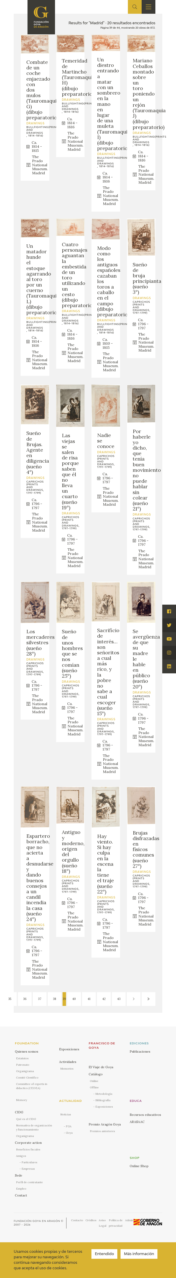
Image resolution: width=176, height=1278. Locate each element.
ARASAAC (137, 1122)
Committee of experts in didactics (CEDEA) (31, 1086)
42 (104, 999)
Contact (21, 1195)
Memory (21, 1100)
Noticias (65, 1114)
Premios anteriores (102, 1131)
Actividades (67, 1062)
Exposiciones (69, 1049)
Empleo (21, 1188)
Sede (18, 1175)
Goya (69, 1132)
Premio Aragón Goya (105, 1124)
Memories (67, 1068)
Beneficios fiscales (28, 1149)
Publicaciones (140, 1051)
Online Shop (139, 1166)
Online (94, 1081)
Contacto (77, 1220)
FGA (69, 1126)
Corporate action (28, 1143)
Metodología (103, 1093)
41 (89, 999)
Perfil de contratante (29, 1182)
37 (39, 999)
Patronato (22, 1064)
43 (119, 999)
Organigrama (25, 1071)
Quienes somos (26, 1051)
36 (25, 999)
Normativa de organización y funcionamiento (34, 1127)
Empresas (28, 1168)
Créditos (90, 1220)
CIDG (19, 1112)
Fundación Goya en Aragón (37, 1221)
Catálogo (96, 1074)
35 (9, 999)
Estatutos (22, 1058)
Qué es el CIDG (26, 1119)
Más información (139, 1254)
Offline (94, 1087)
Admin (129, 1220)
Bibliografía (102, 1100)
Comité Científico (27, 1077)
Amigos (21, 1156)
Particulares (29, 1162)
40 (74, 999)
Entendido (104, 1254)
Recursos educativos (145, 1115)
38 (54, 999)
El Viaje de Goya (101, 1067)
